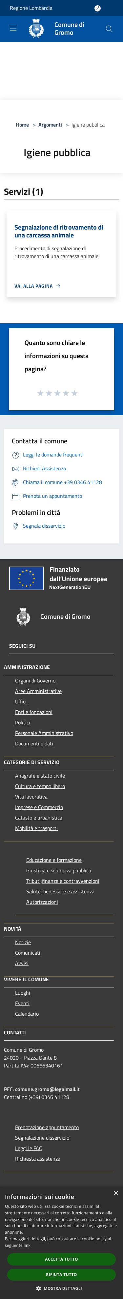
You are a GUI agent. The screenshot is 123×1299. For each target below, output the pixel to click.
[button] (61, 1288)
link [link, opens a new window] (27, 1245)
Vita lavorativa (31, 797)
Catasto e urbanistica (38, 818)
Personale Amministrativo (44, 733)
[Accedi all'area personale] (97, 8)
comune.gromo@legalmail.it (47, 1089)
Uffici (21, 701)
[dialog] (61, 1243)
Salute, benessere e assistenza (60, 891)
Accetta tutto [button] (61, 1259)
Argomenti (50, 125)
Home (22, 125)
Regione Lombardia (31, 8)
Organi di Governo (35, 680)
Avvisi (22, 963)
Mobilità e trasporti (36, 828)
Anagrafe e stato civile (40, 776)
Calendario (27, 1014)
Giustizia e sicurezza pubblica (58, 870)
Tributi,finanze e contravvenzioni (62, 881)
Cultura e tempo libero (40, 786)
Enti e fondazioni (33, 712)
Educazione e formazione (54, 860)
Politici (22, 722)
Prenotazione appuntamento (47, 1127)
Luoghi (22, 993)
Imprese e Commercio (39, 807)
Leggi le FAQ (29, 1148)
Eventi (22, 1003)
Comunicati (27, 953)
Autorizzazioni (42, 902)
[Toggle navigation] (13, 28)
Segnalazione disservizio (42, 1138)
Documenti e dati (34, 743)
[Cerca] (109, 29)
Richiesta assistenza (37, 1159)
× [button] (115, 1193)
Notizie (23, 942)
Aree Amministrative (38, 691)
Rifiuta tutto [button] (61, 1274)
